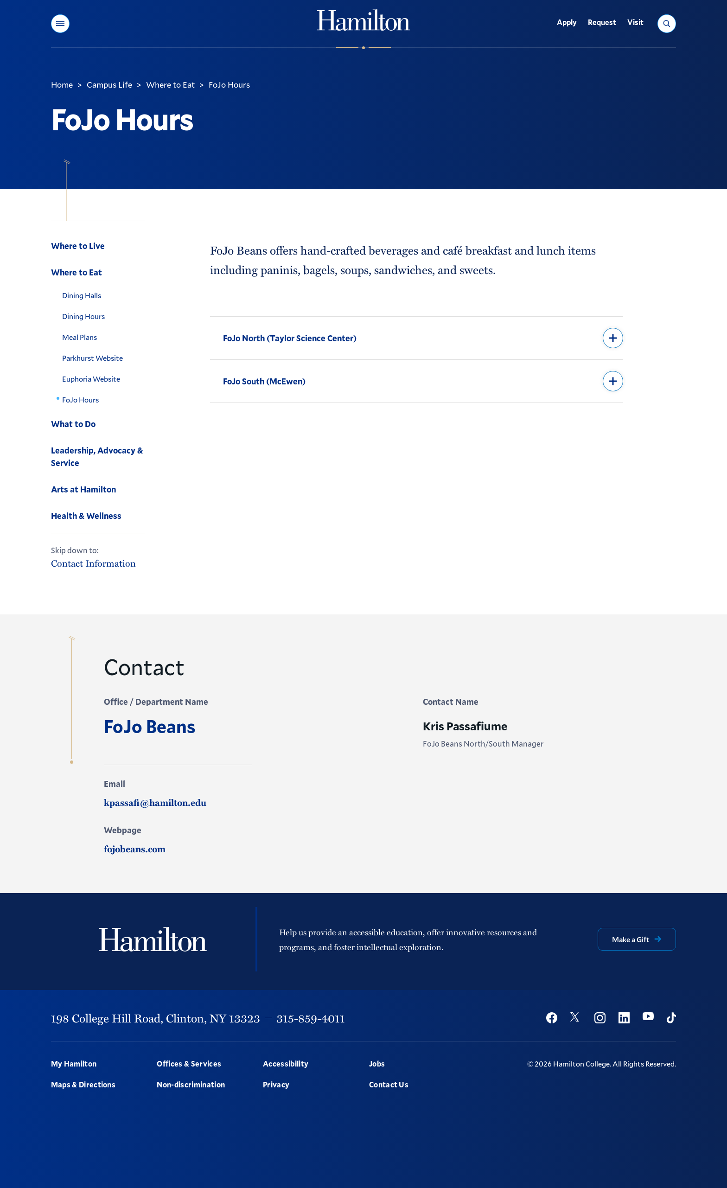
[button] (60, 23)
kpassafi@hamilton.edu (155, 802)
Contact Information (93, 563)
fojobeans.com (135, 849)
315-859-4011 (310, 1017)
